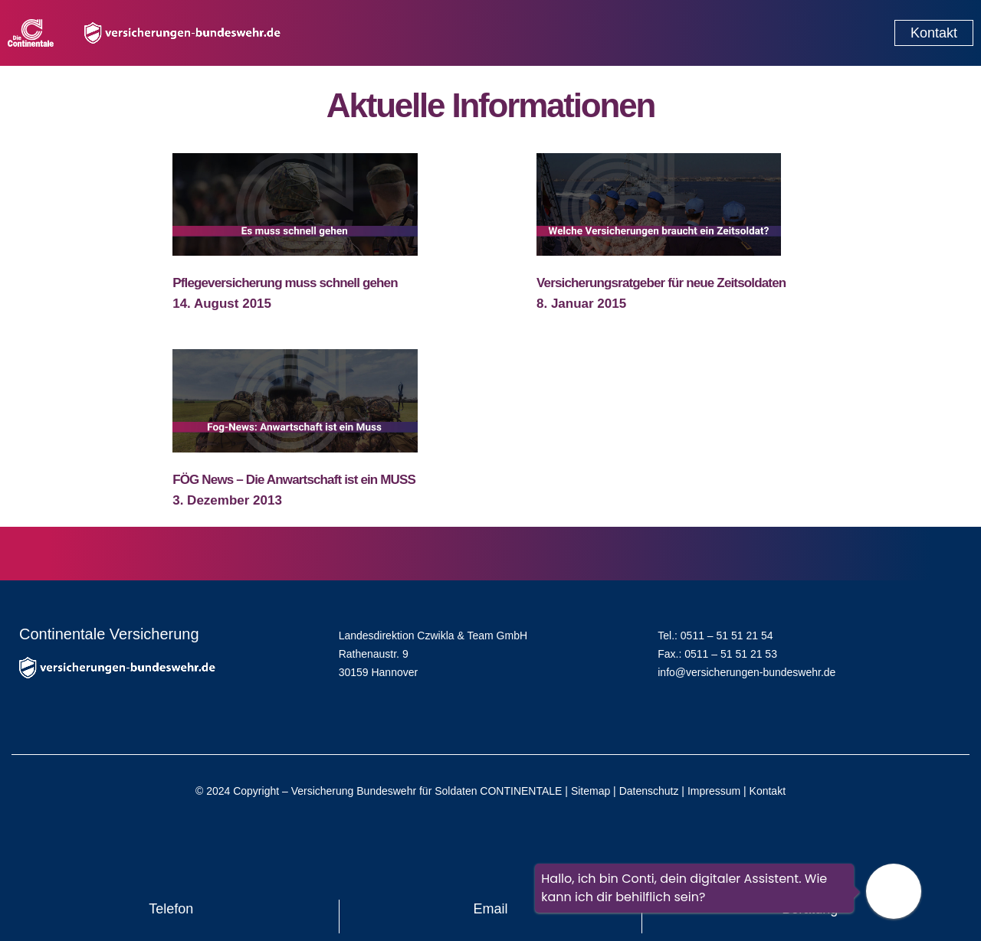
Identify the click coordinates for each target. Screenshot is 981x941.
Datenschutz (649, 791)
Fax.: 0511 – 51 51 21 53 (717, 654)
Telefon (171, 908)
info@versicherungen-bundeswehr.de (746, 672)
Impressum (713, 791)
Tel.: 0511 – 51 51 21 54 (715, 635)
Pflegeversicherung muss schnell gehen (285, 283)
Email (491, 908)
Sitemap (590, 791)
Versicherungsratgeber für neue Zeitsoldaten (661, 283)
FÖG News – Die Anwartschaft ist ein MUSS (293, 479)
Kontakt (768, 791)
